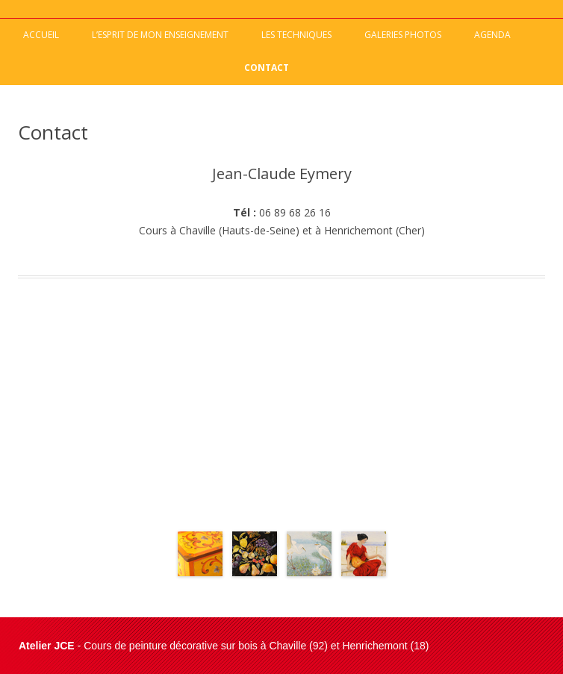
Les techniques (296, 34)
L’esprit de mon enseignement (160, 34)
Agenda (492, 34)
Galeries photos (402, 34)
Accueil (41, 34)
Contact (266, 67)
